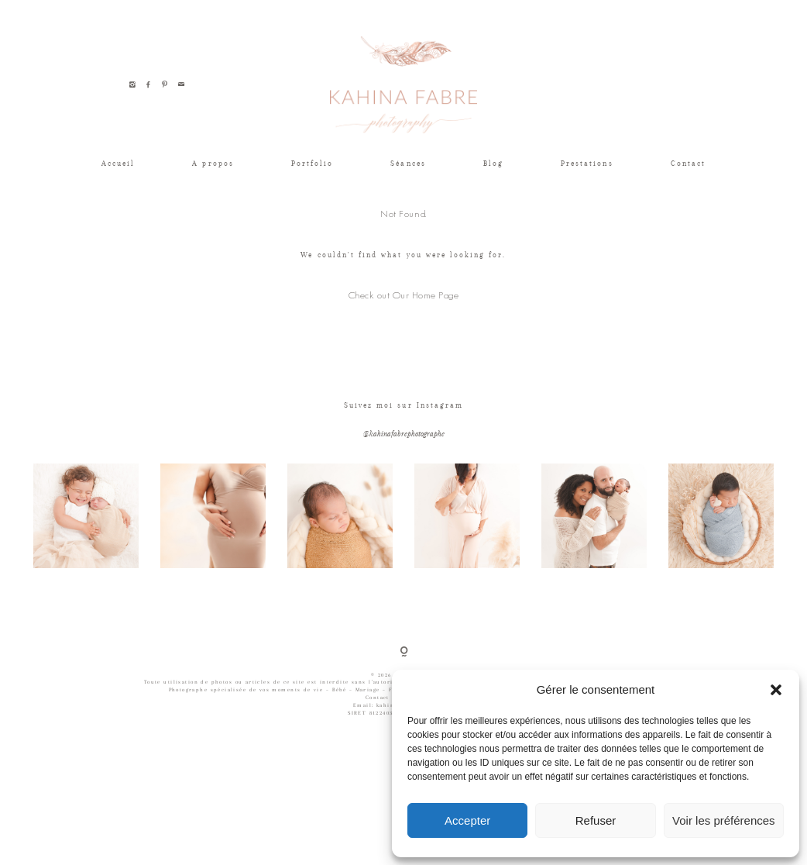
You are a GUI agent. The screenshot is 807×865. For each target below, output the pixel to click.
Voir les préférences (723, 820)
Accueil (118, 163)
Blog (493, 163)
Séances (407, 163)
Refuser (595, 820)
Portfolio (312, 163)
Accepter (467, 820)
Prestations (587, 163)
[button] (776, 690)
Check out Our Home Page (404, 295)
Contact (688, 163)
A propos (212, 163)
